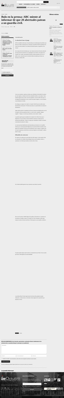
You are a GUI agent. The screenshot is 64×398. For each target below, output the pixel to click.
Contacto (61, 395)
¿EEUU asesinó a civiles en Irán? (33, 7)
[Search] (46, 2)
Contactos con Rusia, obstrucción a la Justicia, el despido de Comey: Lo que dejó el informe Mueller (7, 42)
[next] (59, 7)
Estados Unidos (56, 38)
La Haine (20, 331)
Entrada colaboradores (55, 395)
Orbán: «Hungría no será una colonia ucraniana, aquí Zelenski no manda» (58, 54)
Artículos (2, 14)
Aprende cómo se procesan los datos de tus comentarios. (24, 362)
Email (2, 68)
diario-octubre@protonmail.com (12, 383)
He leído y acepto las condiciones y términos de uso (6, 73)
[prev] (57, 7)
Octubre (6, 33)
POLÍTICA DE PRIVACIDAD (18, 395)
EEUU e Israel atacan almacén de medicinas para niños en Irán (58, 40)
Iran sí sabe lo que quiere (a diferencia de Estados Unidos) (58, 47)
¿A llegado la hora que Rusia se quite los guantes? (58, 60)
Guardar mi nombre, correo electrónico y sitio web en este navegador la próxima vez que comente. (19, 357)
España (6, 14)
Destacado (50, 25)
